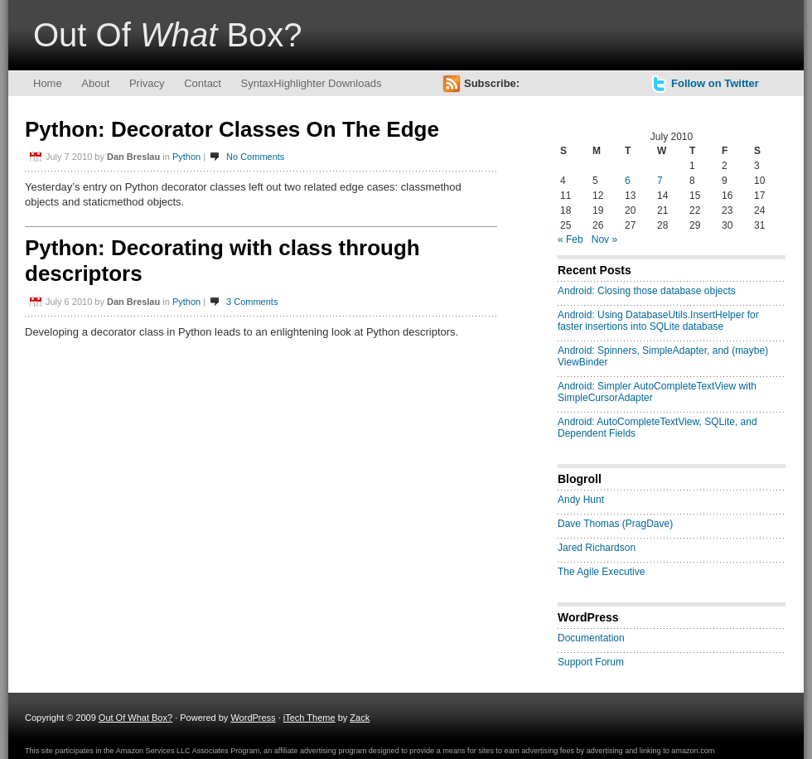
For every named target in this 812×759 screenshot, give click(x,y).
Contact (202, 83)
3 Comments (252, 302)
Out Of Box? (167, 35)
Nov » (604, 239)
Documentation (591, 638)
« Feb (570, 239)
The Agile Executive (601, 572)
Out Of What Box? (135, 718)
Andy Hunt (581, 499)
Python (186, 157)
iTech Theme (309, 718)
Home (47, 83)
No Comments (255, 157)
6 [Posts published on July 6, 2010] (628, 180)
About (95, 83)
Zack (360, 718)
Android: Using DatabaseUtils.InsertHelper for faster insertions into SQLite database (658, 320)
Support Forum (591, 662)
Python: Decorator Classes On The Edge (232, 129)
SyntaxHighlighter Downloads (311, 83)
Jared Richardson (597, 548)
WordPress (252, 718)
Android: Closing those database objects (647, 291)
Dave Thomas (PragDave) (615, 523)
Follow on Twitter (715, 83)
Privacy (147, 83)
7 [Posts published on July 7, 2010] (660, 180)
